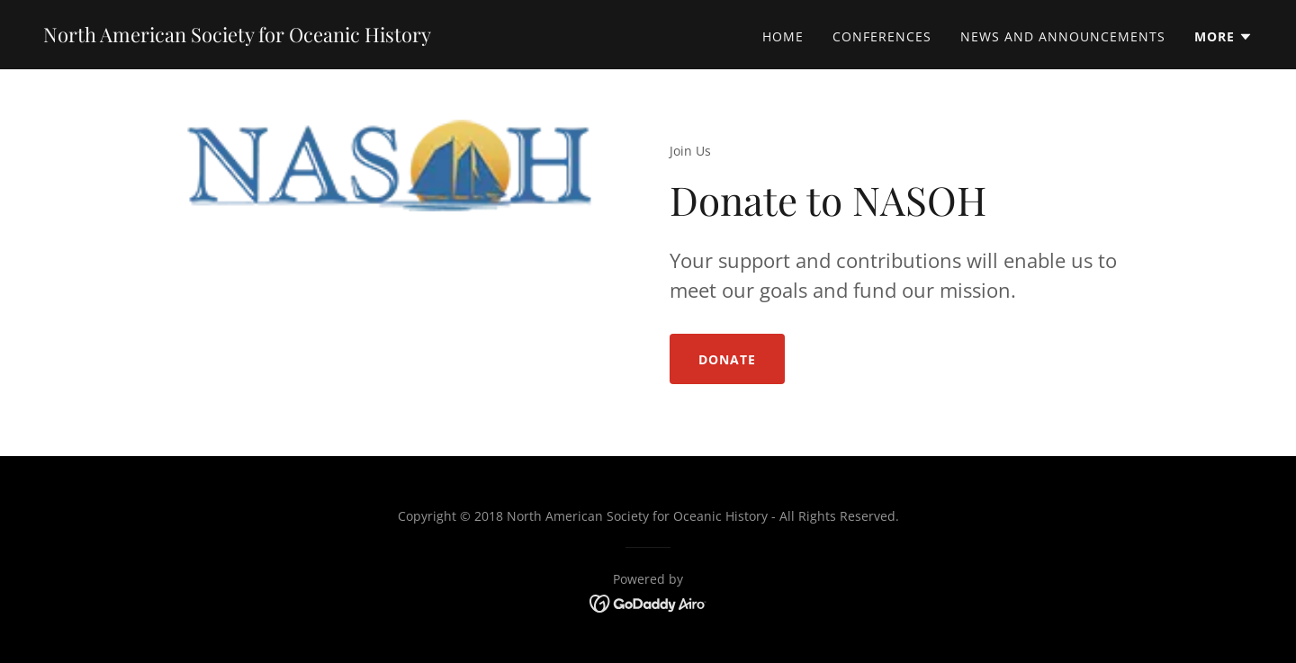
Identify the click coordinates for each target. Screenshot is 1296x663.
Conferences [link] (882, 36)
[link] (237, 37)
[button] (1223, 37)
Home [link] (783, 36)
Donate (727, 359)
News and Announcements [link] (1063, 36)
